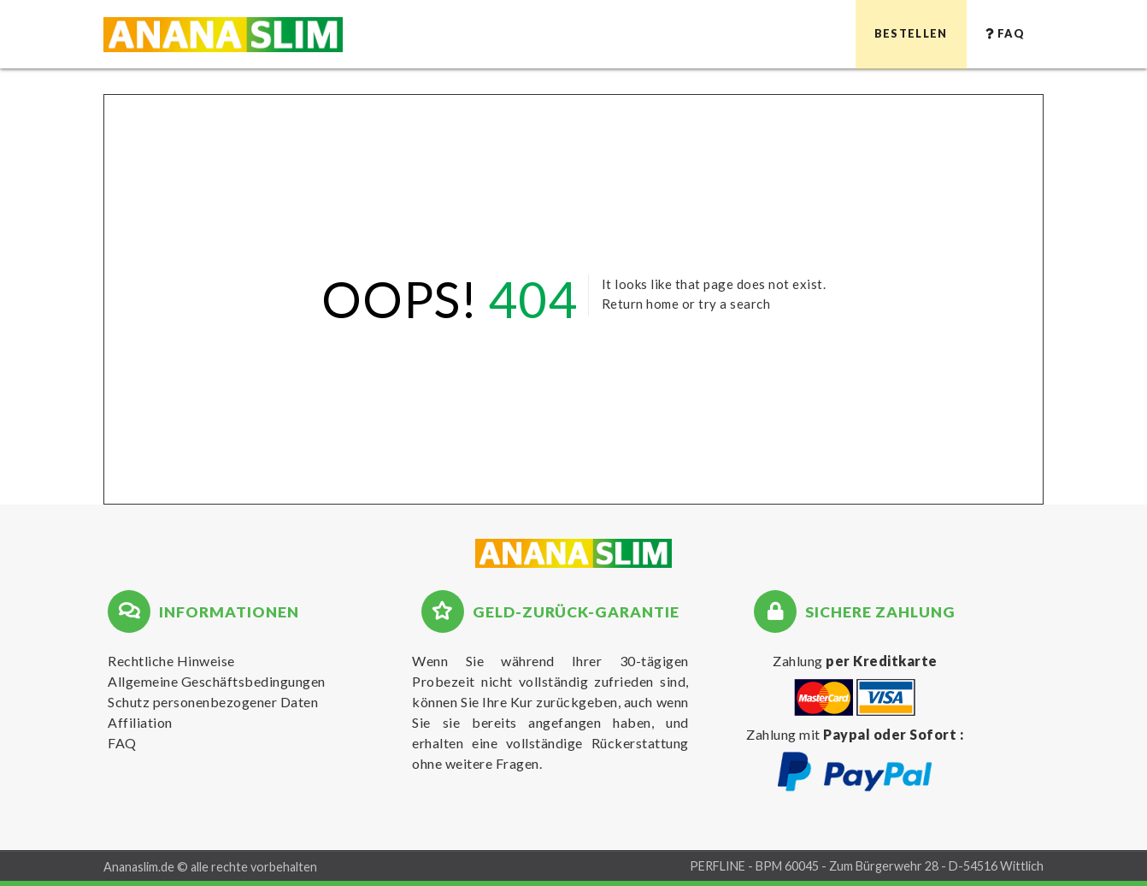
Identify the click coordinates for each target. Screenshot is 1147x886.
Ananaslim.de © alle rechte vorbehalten (210, 866)
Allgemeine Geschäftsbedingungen (217, 681)
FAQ (122, 743)
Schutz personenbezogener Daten (213, 702)
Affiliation (140, 722)
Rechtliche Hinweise (171, 661)
